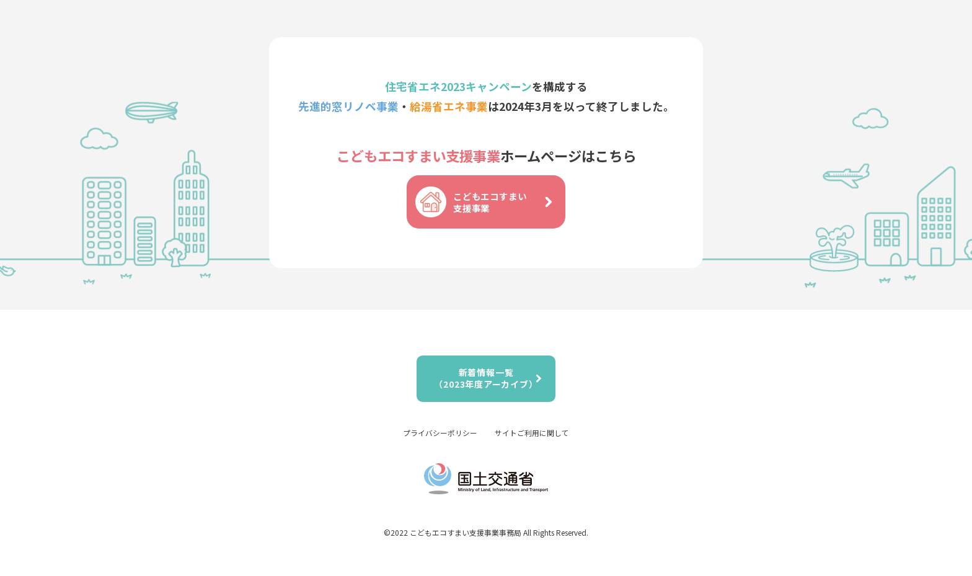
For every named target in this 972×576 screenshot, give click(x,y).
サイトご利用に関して (532, 432)
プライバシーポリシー (440, 432)
